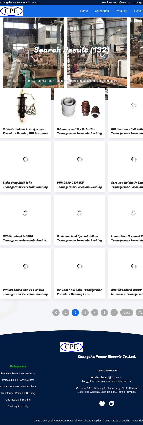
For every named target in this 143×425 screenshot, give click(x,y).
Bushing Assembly (18, 406)
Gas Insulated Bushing (18, 399)
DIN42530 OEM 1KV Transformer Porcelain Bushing (79, 185)
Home (84, 10)
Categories (102, 10)
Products (121, 10)
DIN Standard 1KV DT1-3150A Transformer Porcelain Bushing (25, 292)
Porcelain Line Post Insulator (18, 380)
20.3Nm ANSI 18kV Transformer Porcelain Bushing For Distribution (79, 292)
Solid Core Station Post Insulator (18, 386)
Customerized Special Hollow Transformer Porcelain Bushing (79, 238)
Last (127, 312)
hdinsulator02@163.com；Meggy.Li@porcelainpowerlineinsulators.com (107, 379)
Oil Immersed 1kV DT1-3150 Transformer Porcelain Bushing (79, 131)
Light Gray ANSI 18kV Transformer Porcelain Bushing (25, 185)
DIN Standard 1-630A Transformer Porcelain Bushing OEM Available (25, 238)
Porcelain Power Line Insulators (18, 373)
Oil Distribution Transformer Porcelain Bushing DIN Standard (25, 131)
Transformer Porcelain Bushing (18, 393)
